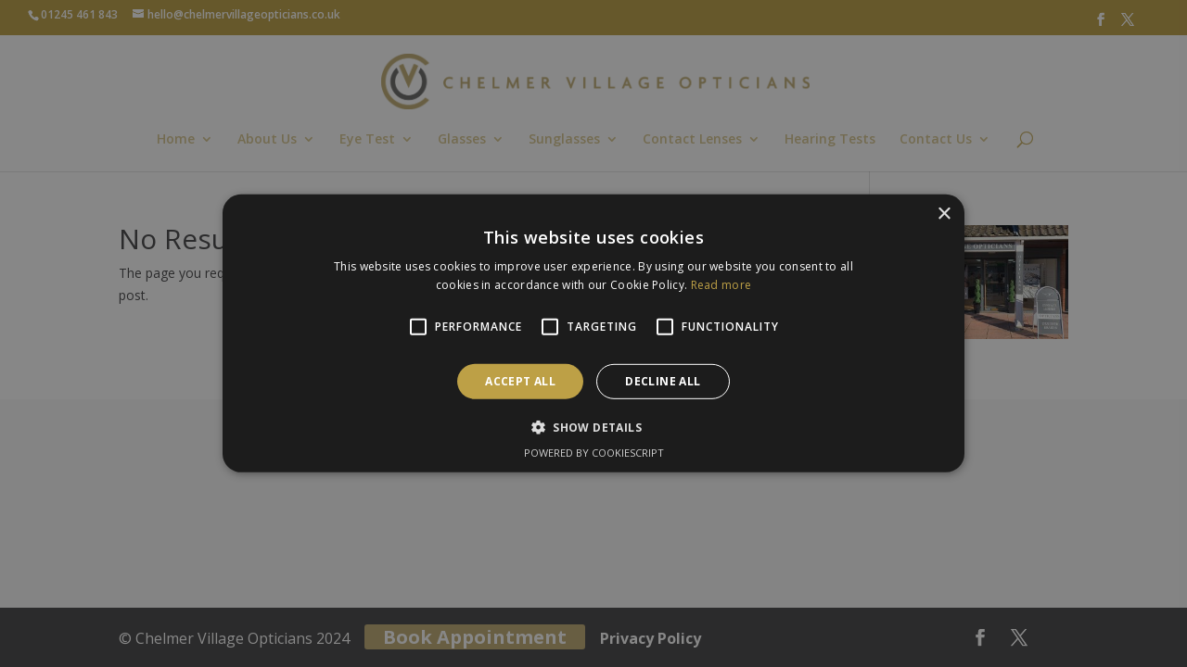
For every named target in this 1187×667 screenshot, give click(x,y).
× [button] (944, 214)
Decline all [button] (662, 381)
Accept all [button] (520, 381)
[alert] (593, 333)
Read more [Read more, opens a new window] (721, 285)
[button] (593, 427)
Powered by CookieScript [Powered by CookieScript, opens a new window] (594, 452)
